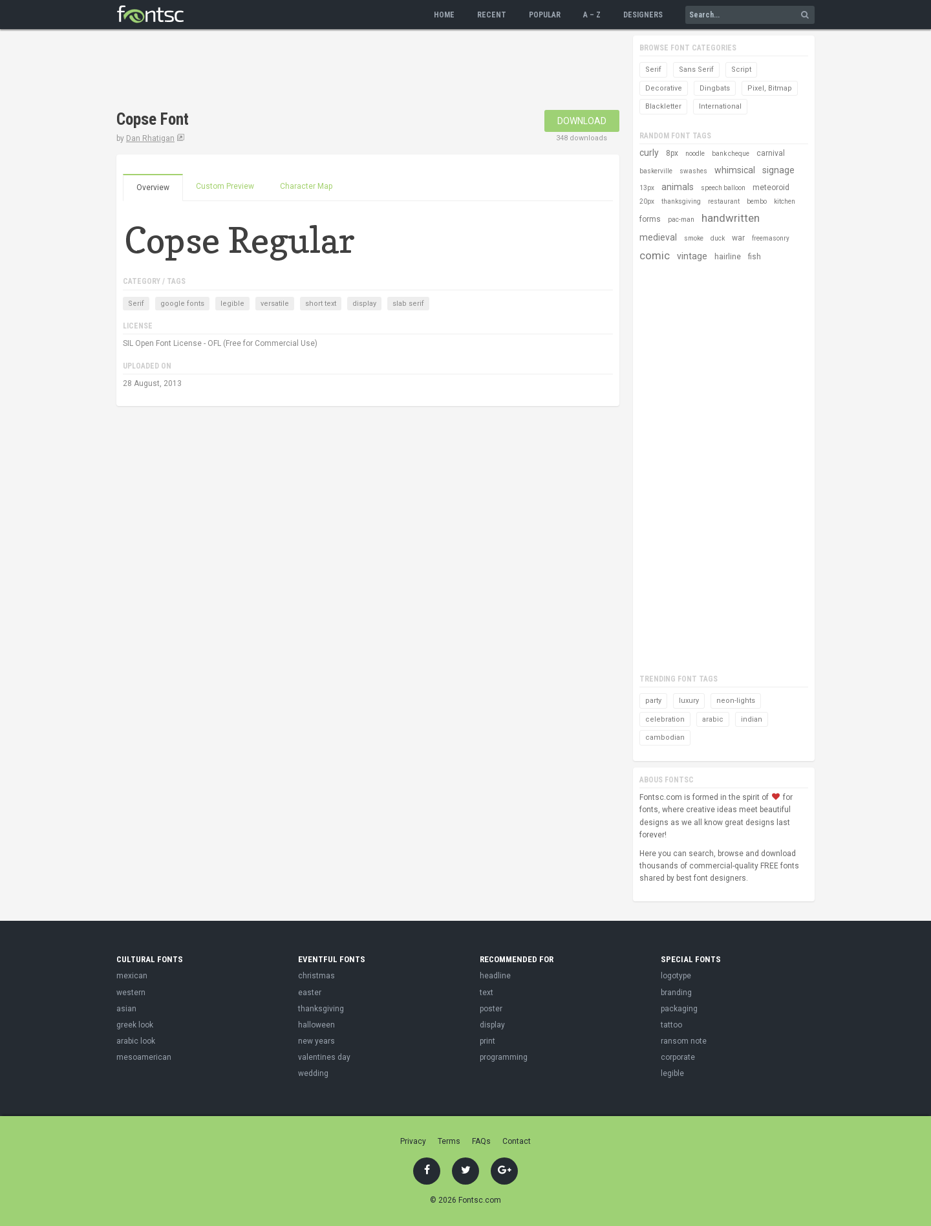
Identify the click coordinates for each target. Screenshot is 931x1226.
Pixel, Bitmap (769, 88)
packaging (679, 1008)
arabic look (135, 1041)
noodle (695, 153)
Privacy (413, 1141)
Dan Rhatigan (150, 138)
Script (741, 69)
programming (504, 1057)
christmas (316, 975)
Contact (516, 1141)
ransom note (684, 1041)
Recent (491, 14)
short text (320, 303)
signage (778, 170)
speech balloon (723, 187)
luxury (689, 700)
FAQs (481, 1141)
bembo (757, 201)
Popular (545, 14)
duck (718, 238)
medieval (658, 237)
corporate (678, 1057)
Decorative (663, 88)
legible (232, 303)
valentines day (324, 1057)
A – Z (592, 14)
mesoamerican (143, 1057)
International (720, 106)
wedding (313, 1073)
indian (751, 719)
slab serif (408, 303)
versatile (275, 303)
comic (654, 255)
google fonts (182, 303)
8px (672, 153)
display (364, 303)
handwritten (730, 217)
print (487, 1041)
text (486, 992)
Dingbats (715, 88)
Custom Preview (225, 186)
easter (309, 992)
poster (491, 1008)
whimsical (734, 170)
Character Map (306, 186)
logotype (676, 975)
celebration (665, 719)
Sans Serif (696, 69)
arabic (712, 719)
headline (495, 975)
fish (754, 256)
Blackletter (663, 106)
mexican (131, 975)
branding (676, 992)
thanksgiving (681, 201)
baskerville (655, 171)
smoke (693, 238)
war (738, 237)
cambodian (665, 737)
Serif (136, 303)
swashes (693, 171)
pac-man (681, 219)
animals (677, 187)
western (130, 992)
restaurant (724, 201)
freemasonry (770, 238)
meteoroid (771, 187)
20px (646, 201)
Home (444, 14)
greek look (134, 1024)
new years (316, 1041)
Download (581, 121)
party (653, 700)
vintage (692, 256)
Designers (643, 14)
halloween (316, 1024)
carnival (770, 153)
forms (650, 219)
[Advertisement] (351, 71)
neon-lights (735, 700)
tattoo (671, 1024)
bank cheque (730, 153)
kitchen (784, 201)
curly (649, 152)
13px (646, 187)
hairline (727, 256)
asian (126, 1008)
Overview (152, 187)
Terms (449, 1141)
